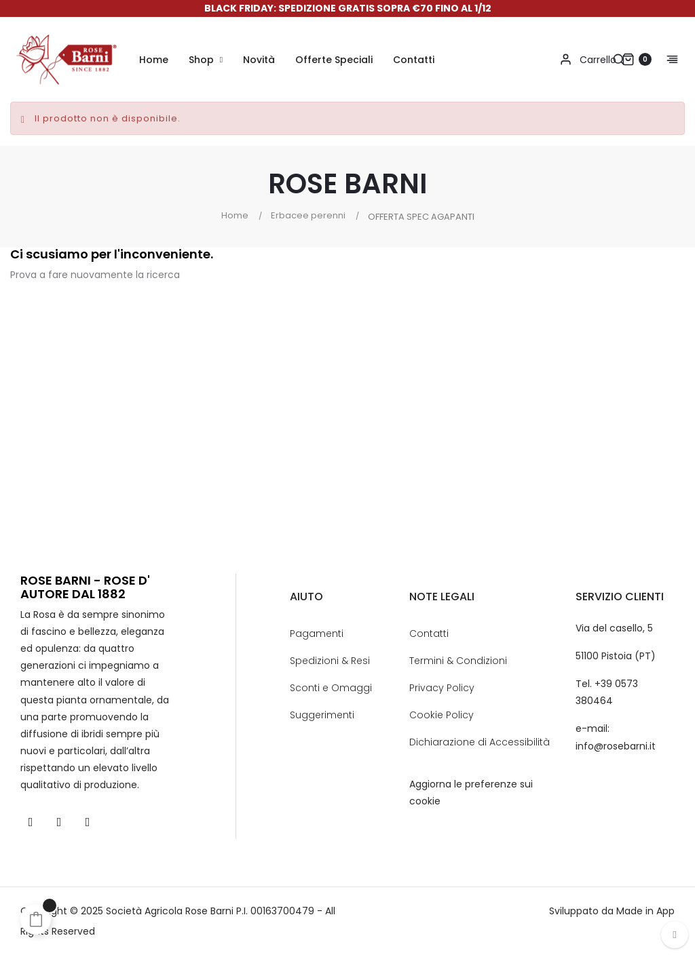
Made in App (645, 911)
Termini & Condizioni (458, 660)
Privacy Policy (441, 688)
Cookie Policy (441, 715)
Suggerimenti (322, 715)
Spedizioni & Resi (330, 660)
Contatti (429, 633)
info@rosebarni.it (616, 746)
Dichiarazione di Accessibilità (479, 742)
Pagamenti (316, 633)
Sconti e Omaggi (331, 688)
